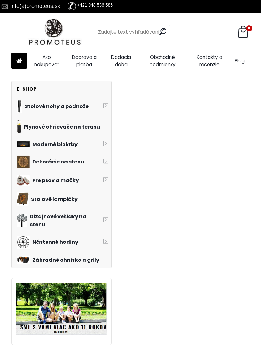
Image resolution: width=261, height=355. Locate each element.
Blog (240, 60)
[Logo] (54, 32)
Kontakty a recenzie (209, 61)
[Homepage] (19, 61)
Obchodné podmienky (163, 61)
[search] (162, 31)
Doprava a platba (84, 61)
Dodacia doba (121, 61)
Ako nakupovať (46, 61)
